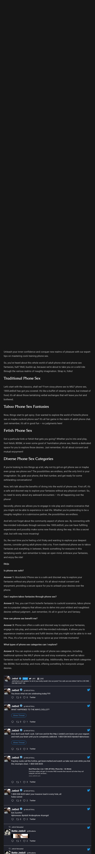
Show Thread (18, 715)
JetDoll (15, 690)
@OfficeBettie (31, 831)
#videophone (34, 815)
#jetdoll (75, 736)
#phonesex (84, 736)
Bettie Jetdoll (18, 831)
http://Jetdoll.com (61, 733)
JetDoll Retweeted (17, 827)
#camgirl (45, 815)
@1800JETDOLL (29, 690)
